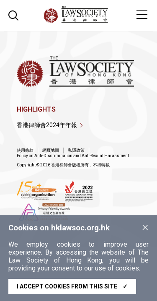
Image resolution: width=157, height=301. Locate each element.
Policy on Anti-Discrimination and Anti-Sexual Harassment (73, 155)
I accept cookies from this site (72, 286)
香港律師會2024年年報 (47, 125)
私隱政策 (76, 150)
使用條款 (25, 150)
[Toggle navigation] (142, 14)
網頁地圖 (50, 150)
